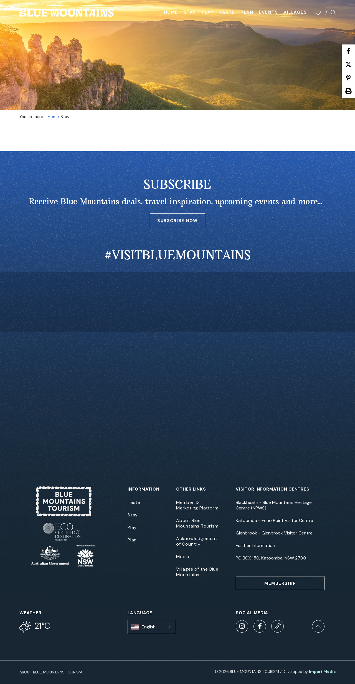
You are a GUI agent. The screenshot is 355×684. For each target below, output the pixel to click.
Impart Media (322, 671)
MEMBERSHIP (280, 583)
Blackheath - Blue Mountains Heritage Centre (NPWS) (274, 505)
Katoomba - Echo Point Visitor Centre (274, 520)
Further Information (255, 545)
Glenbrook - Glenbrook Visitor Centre (274, 533)
